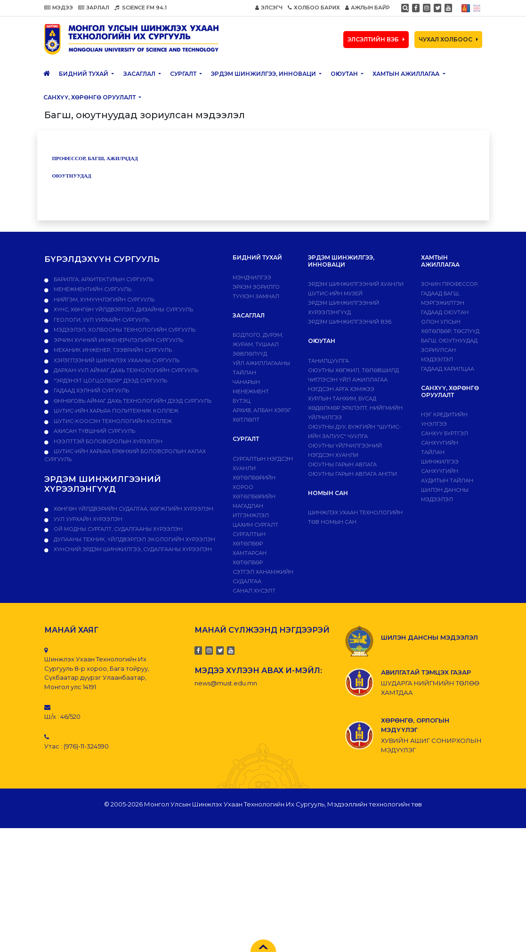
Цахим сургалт (255, 524)
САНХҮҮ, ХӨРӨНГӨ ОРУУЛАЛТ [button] (90, 97)
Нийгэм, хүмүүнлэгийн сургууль (103, 299)
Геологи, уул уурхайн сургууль (100, 320)
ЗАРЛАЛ (93, 7)
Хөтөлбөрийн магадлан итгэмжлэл (254, 506)
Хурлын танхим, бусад (342, 398)
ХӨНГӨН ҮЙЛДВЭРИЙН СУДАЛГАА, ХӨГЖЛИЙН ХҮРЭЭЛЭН (132, 508)
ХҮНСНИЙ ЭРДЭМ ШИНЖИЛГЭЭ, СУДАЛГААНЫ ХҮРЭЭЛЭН (132, 549)
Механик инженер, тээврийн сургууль (112, 350)
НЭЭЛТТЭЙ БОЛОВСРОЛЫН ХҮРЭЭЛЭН (107, 441)
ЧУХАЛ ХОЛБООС (448, 39)
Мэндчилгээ (252, 277)
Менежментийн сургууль (91, 289)
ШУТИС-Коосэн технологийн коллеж (112, 421)
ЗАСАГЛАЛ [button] (140, 73)
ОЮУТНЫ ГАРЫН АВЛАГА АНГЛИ (352, 474)
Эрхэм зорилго (256, 287)
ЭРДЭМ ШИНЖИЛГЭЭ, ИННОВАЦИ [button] (264, 73)
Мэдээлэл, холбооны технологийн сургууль (123, 329)
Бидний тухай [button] (84, 73)
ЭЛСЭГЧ (269, 7)
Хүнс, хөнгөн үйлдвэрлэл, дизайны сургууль (122, 309)
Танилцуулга (328, 361)
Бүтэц (242, 401)
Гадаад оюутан (445, 312)
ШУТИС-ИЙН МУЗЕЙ (335, 293)
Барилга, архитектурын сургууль (103, 279)
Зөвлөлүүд (250, 353)
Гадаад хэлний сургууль (90, 390)
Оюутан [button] (345, 73)
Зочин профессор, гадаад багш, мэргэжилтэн (449, 293)
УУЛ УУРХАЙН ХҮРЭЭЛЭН (87, 519)
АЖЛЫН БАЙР (367, 7)
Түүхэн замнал (256, 296)
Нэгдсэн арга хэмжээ (341, 389)
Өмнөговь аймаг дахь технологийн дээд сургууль (131, 401)
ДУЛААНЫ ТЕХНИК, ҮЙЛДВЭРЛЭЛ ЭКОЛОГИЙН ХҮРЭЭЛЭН (133, 539)
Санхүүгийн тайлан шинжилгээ (440, 452)
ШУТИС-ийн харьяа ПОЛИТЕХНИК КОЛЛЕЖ (115, 410)
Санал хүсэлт (254, 590)
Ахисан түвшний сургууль (93, 431)
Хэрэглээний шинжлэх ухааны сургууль (115, 360)
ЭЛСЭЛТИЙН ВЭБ (376, 39)
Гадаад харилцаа (447, 369)
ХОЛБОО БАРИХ (314, 7)
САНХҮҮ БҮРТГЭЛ (444, 433)
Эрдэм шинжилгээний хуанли (356, 284)
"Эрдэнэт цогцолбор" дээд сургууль (109, 380)
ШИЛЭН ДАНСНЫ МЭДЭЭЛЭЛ (429, 637)
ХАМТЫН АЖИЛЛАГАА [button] (406, 73)
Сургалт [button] (184, 73)
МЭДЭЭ (58, 7)
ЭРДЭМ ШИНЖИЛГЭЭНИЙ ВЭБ (349, 321)
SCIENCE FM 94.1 (140, 7)
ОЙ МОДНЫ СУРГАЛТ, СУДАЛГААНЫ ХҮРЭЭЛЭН (117, 529)
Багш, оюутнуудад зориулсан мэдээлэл (449, 350)
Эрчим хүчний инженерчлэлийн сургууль (117, 340)
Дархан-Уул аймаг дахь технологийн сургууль (125, 370)
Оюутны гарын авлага (342, 464)
